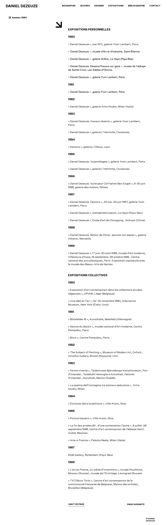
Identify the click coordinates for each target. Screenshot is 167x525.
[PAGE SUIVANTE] (139, 504)
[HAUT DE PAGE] (76, 504)
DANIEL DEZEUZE (22, 6)
